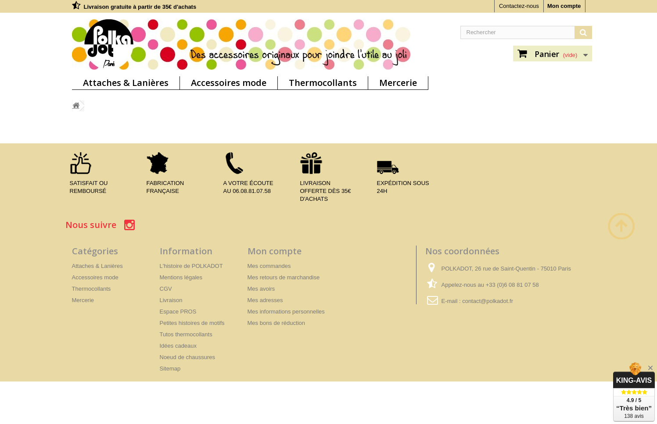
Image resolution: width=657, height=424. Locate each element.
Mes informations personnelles (286, 311)
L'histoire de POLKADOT (191, 266)
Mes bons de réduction (276, 323)
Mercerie (398, 83)
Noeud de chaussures (187, 357)
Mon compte (564, 6)
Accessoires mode (228, 83)
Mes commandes (269, 266)
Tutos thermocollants (186, 334)
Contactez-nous (519, 6)
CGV (166, 288)
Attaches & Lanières (126, 83)
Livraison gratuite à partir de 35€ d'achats (140, 7)
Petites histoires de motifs (192, 323)
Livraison (171, 300)
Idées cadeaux (178, 345)
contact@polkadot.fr (487, 301)
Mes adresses (265, 300)
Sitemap (170, 368)
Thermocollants (323, 83)
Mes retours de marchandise (284, 277)
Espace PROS (178, 311)
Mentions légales (181, 277)
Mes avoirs (261, 288)
